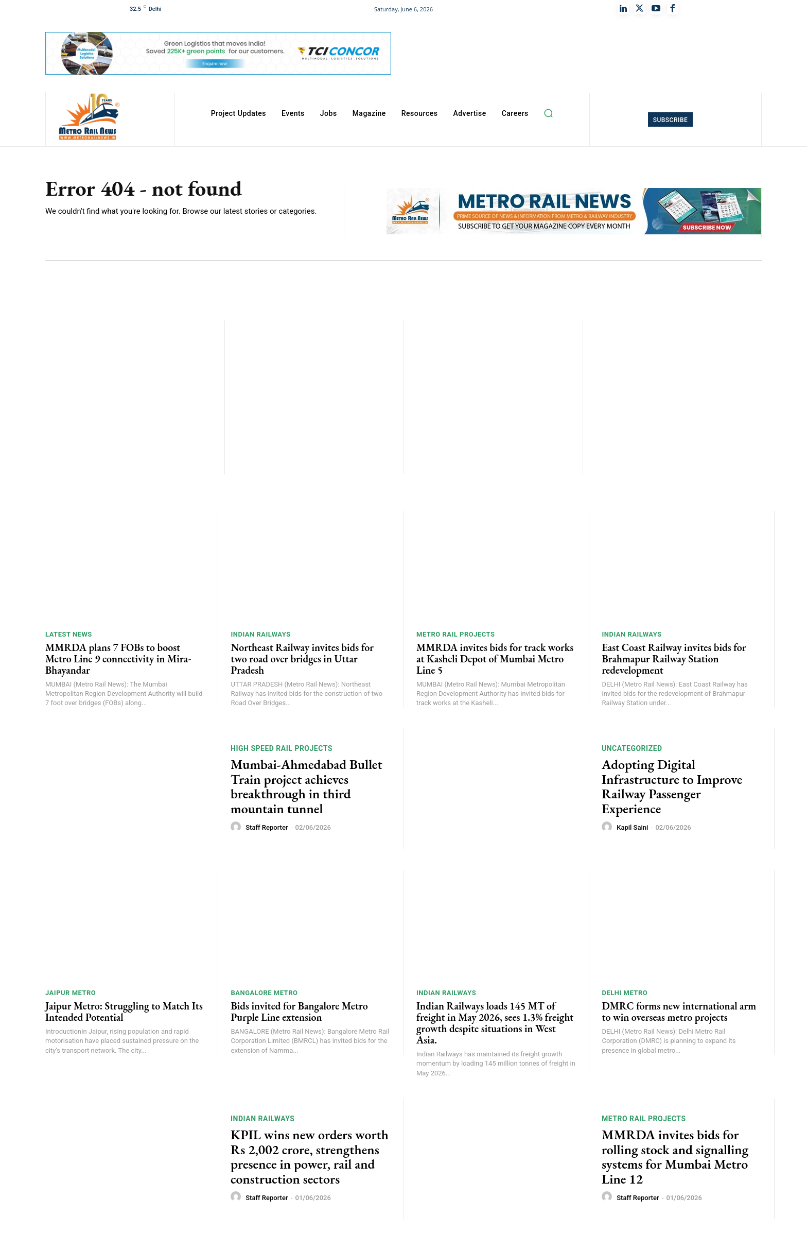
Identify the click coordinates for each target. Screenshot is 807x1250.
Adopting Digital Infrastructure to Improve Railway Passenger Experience (672, 786)
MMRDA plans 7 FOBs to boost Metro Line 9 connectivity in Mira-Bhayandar (118, 659)
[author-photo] (237, 827)
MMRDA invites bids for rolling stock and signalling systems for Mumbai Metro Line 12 (675, 1157)
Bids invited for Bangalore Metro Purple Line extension (299, 1011)
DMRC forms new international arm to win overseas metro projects (679, 1011)
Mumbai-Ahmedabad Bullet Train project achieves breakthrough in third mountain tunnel (306, 786)
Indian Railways (261, 634)
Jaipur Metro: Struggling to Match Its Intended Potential (124, 1011)
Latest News (68, 634)
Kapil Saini (632, 827)
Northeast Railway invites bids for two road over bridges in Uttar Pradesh (302, 659)
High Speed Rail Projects (281, 748)
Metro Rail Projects (455, 634)
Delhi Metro (625, 992)
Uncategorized (632, 748)
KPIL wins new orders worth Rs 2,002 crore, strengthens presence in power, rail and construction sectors (310, 1157)
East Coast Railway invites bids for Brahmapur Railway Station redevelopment (674, 659)
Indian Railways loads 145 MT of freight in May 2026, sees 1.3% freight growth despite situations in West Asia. (494, 1023)
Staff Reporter (266, 827)
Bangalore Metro (264, 992)
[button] (548, 113)
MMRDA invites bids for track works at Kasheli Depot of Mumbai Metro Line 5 (494, 659)
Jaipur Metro (70, 992)
